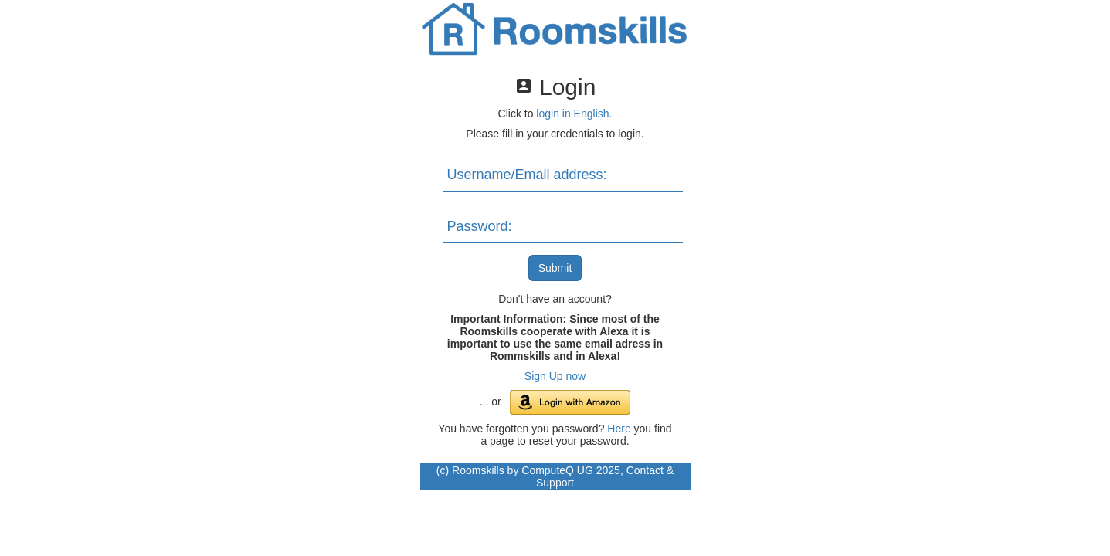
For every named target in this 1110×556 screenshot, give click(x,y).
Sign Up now (555, 376)
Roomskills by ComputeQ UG (522, 470)
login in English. (574, 113)
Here (618, 428)
